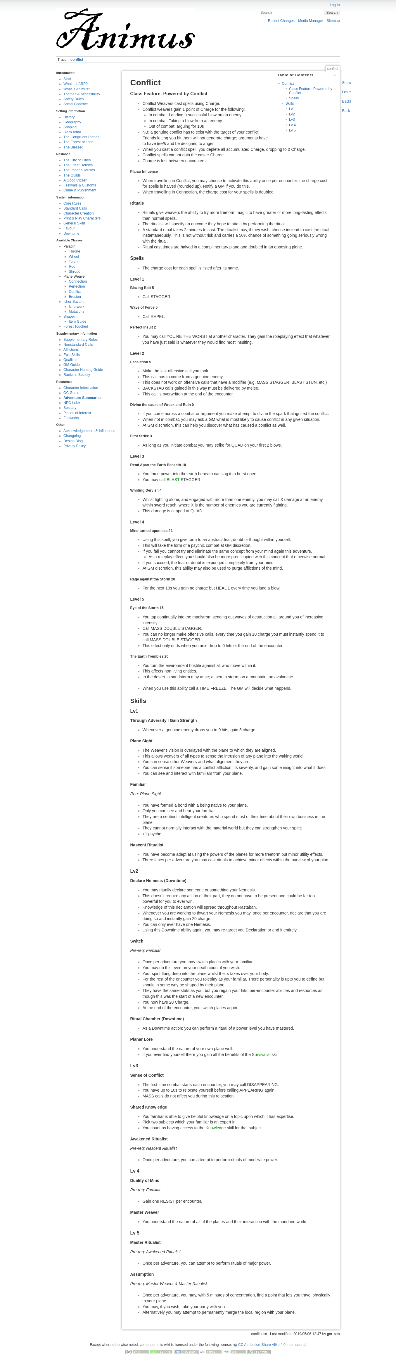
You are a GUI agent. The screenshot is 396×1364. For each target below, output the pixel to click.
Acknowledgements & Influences (89, 431)
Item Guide (77, 321)
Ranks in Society (76, 375)
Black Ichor (72, 132)
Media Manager (310, 21)
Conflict (75, 292)
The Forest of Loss (78, 142)
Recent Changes (281, 21)
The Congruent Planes (81, 137)
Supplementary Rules (80, 340)
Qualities (70, 360)
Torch (73, 262)
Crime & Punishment (79, 190)
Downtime (71, 233)
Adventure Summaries (82, 398)
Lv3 (292, 119)
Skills (290, 103)
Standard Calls (75, 208)
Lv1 (292, 109)
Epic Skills (71, 355)
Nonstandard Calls (78, 345)
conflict (76, 60)
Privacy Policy (74, 446)
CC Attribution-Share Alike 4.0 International (272, 1345)
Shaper (69, 316)
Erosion (75, 297)
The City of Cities (77, 160)
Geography (72, 122)
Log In (335, 5)
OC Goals (71, 393)
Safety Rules (73, 99)
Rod (72, 266)
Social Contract (75, 104)
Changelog (72, 436)
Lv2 (292, 114)
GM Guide (71, 365)
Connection (78, 281)
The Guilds (72, 175)
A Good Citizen (75, 180)
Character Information (80, 388)
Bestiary (69, 408)
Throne (74, 251)
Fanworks (71, 418)
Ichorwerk (76, 307)
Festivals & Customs (79, 185)
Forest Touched (75, 326)
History (69, 117)
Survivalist (261, 1054)
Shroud (74, 271)
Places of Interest (77, 413)
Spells (294, 98)
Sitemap (333, 21)
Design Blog (73, 441)
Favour (69, 228)
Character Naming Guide (83, 370)
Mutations (76, 312)
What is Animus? (76, 89)
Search (332, 13)
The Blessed (73, 147)
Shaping (70, 127)
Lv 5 (292, 130)
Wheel (74, 257)
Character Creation (78, 213)
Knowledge (215, 1128)
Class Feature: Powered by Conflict (310, 91)
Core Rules (72, 203)
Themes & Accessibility (81, 94)
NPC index (72, 403)
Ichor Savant (73, 302)
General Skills (74, 223)
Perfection (77, 286)
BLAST (173, 479)
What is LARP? (75, 84)
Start (67, 79)
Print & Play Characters (82, 218)
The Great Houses (78, 165)
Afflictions (71, 350)
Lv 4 (292, 125)
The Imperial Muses (79, 170)
